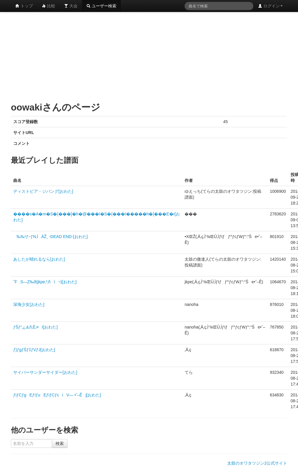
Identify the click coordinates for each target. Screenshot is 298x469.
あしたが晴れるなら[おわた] (39, 259)
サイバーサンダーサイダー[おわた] (45, 372)
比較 (48, 6)
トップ (24, 6)
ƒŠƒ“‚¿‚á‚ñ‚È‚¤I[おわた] (35, 327)
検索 (60, 443)
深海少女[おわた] (28, 304)
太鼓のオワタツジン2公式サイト (257, 463)
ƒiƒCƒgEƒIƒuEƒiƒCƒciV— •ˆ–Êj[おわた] (57, 395)
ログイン (270, 6)
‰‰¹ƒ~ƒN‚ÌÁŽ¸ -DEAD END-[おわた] (50, 236)
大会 (71, 6)
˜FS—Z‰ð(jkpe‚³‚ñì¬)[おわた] (44, 281)
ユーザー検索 (101, 6)
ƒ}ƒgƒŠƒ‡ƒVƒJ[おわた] (34, 349)
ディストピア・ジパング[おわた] (43, 191)
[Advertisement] (109, 56)
